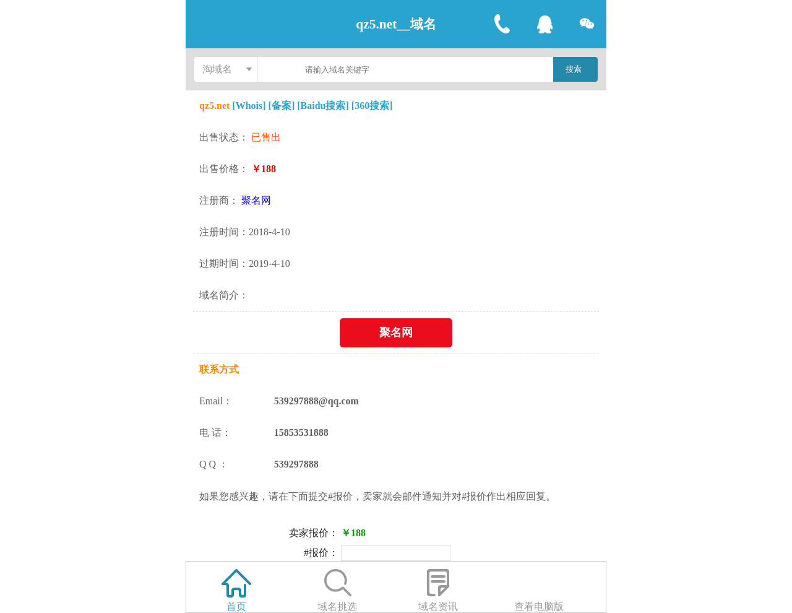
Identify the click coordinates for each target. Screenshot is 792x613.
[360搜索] (372, 105)
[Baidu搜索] (323, 105)
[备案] (282, 105)
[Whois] (250, 105)
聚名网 (256, 200)
